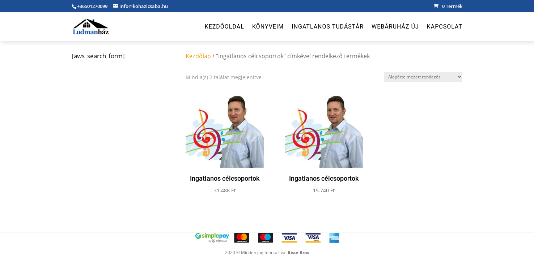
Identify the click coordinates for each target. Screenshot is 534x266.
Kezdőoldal (224, 27)
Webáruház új (395, 27)
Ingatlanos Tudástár (328, 27)
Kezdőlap (198, 56)
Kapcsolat (444, 27)
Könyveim (268, 27)
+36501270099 (92, 6)
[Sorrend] (423, 77)
